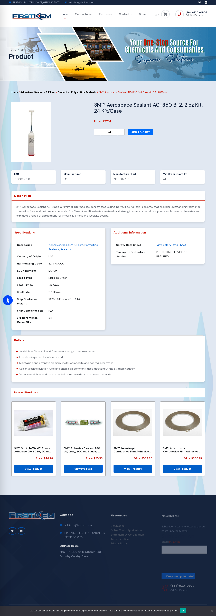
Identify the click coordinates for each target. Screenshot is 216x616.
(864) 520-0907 (196, 12)
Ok (183, 610)
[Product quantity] (109, 132)
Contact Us (125, 14)
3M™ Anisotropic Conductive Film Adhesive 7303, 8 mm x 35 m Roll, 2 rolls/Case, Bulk (131, 450)
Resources (105, 14)
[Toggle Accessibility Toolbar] (8, 300)
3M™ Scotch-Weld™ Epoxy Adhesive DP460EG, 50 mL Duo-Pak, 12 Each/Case (32, 450)
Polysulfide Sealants (83, 92)
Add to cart (140, 132)
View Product (33, 469)
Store (142, 14)
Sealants (63, 92)
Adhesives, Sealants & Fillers (37, 92)
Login (156, 14)
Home (65, 14)
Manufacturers (83, 14)
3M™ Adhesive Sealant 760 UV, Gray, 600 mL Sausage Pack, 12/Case (82, 450)
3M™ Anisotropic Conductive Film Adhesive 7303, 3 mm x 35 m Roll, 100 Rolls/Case (181, 450)
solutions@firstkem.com (81, 2)
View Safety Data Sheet (171, 245)
